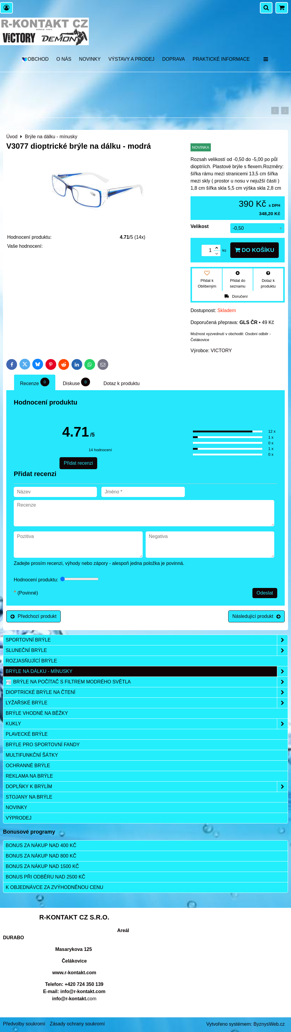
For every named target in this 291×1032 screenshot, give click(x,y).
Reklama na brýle (29, 776)
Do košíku (254, 250)
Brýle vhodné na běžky (37, 713)
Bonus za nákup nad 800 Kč (41, 855)
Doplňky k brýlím (147, 787)
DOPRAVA (173, 59)
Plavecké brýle (27, 734)
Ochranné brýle (28, 765)
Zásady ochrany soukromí (77, 1023)
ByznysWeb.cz (269, 1024)
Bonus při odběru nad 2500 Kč (45, 876)
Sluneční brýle (147, 650)
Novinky (89, 59)
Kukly (147, 724)
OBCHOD (35, 59)
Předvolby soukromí (24, 1023)
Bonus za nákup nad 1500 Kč (42, 866)
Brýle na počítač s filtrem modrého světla (147, 682)
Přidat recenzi (78, 463)
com (74, 998)
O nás (64, 59)
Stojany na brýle (29, 797)
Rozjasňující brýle (31, 660)
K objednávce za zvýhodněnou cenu (54, 887)
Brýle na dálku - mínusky (147, 671)
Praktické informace (221, 59)
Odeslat (265, 592)
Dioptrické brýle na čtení (147, 692)
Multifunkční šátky (32, 755)
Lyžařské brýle (147, 703)
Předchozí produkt (33, 616)
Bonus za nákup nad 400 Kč (41, 845)
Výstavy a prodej (131, 59)
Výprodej (18, 817)
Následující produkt (256, 616)
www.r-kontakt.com (74, 972)
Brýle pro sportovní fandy (43, 744)
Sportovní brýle (147, 640)
